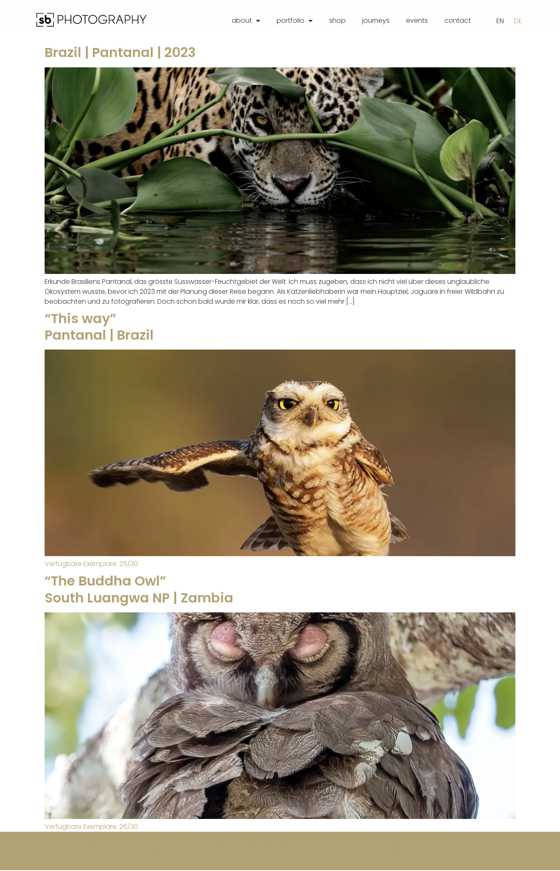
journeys (375, 20)
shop (337, 20)
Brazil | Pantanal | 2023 (120, 53)
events (417, 20)
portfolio (295, 20)
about (246, 20)
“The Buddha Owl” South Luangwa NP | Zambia (139, 589)
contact (457, 20)
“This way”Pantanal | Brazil (99, 327)
